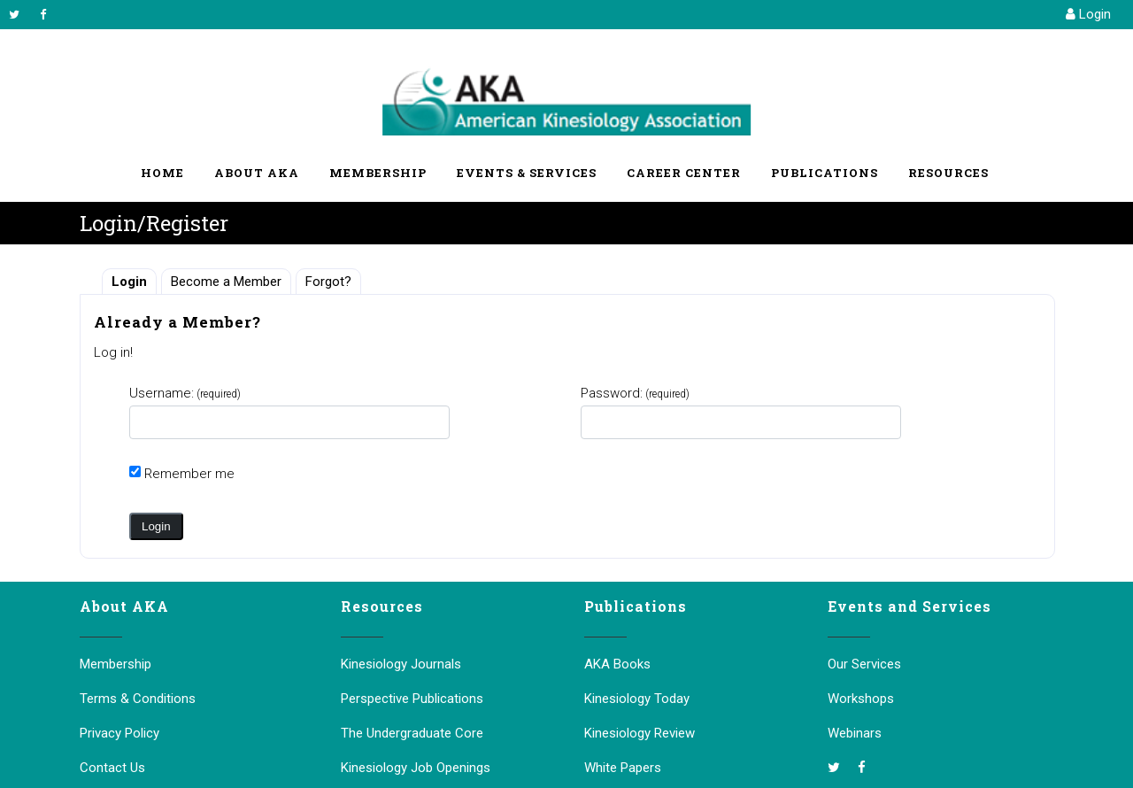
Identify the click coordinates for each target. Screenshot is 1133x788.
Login (1088, 14)
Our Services (864, 664)
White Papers (622, 768)
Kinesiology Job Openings (415, 768)
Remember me (189, 474)
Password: (635, 393)
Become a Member (226, 282)
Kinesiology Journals (401, 664)
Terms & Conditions (138, 699)
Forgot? (328, 282)
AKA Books (617, 664)
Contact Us (112, 768)
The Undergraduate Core (412, 733)
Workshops (861, 699)
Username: (185, 393)
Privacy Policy (119, 733)
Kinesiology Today (637, 699)
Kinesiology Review (639, 733)
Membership (115, 664)
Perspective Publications (412, 699)
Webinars (855, 733)
